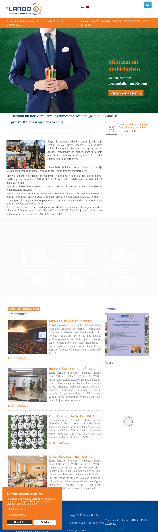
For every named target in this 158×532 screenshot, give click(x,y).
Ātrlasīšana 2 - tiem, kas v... (70, 455)
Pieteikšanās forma (125, 93)
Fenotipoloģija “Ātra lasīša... (73, 415)
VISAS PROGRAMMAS (24, 308)
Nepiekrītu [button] (19, 522)
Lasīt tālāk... (18, 357)
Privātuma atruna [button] (16, 515)
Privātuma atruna (114, 527)
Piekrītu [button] (45, 522)
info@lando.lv (79, 529)
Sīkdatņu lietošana (115, 530)
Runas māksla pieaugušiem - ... (72, 320)
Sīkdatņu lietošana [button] (17, 509)
